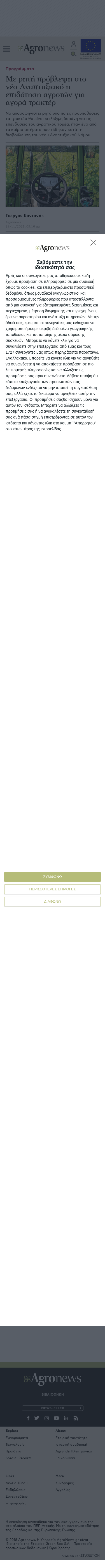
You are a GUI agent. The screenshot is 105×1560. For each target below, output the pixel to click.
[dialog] (52, 780)
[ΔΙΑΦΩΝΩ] (94, 244)
